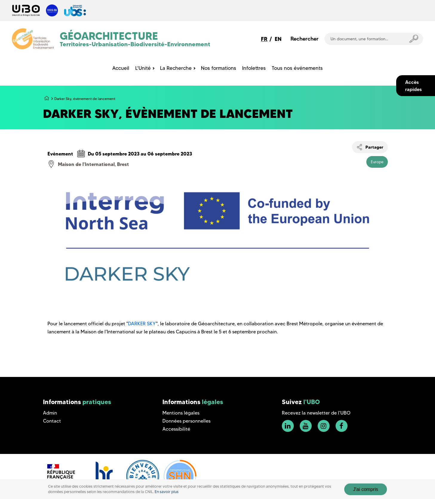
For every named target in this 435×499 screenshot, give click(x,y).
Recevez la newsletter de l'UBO (316, 413)
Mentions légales (180, 413)
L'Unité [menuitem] (143, 68)
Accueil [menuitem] (120, 68)
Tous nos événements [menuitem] (297, 68)
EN (278, 39)
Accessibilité (176, 429)
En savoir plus (167, 491)
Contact (52, 421)
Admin (50, 413)
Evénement (60, 154)
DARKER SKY (142, 323)
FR (264, 39)
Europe (377, 161)
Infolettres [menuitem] (254, 68)
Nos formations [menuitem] (218, 68)
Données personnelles (186, 421)
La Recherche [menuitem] (176, 68)
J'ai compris (365, 489)
